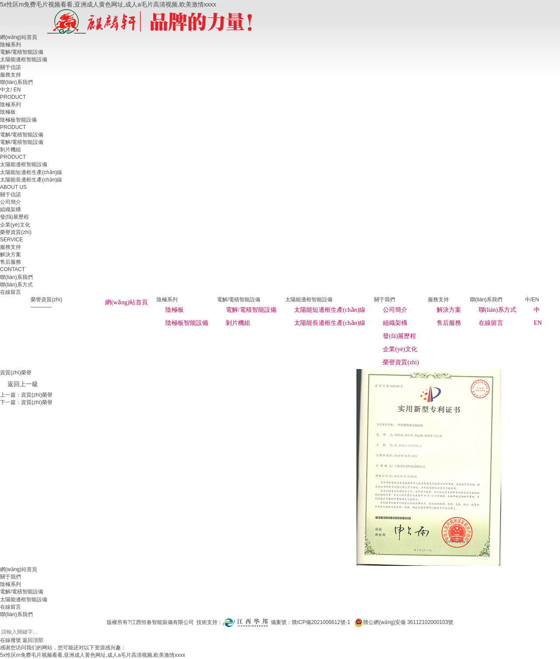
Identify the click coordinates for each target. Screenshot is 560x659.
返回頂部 (32, 640)
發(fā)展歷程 (399, 336)
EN (17, 90)
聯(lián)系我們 (16, 82)
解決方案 (449, 310)
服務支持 (10, 75)
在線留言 (491, 323)
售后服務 (449, 323)
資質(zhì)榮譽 (36, 395)
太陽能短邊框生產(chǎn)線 (330, 310)
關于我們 (10, 577)
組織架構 (395, 323)
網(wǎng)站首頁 (18, 37)
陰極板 (174, 310)
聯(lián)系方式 (497, 310)
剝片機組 (238, 323)
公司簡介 (395, 310)
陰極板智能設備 (186, 323)
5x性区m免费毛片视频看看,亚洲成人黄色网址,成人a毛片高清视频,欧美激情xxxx (108, 4)
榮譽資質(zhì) (401, 362)
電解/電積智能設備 (21, 52)
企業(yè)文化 (400, 349)
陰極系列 (10, 45)
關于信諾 (10, 67)
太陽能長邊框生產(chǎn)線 (330, 323)
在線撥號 (10, 640)
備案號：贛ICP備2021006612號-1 (310, 622)
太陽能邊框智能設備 (23, 59)
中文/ (6, 90)
